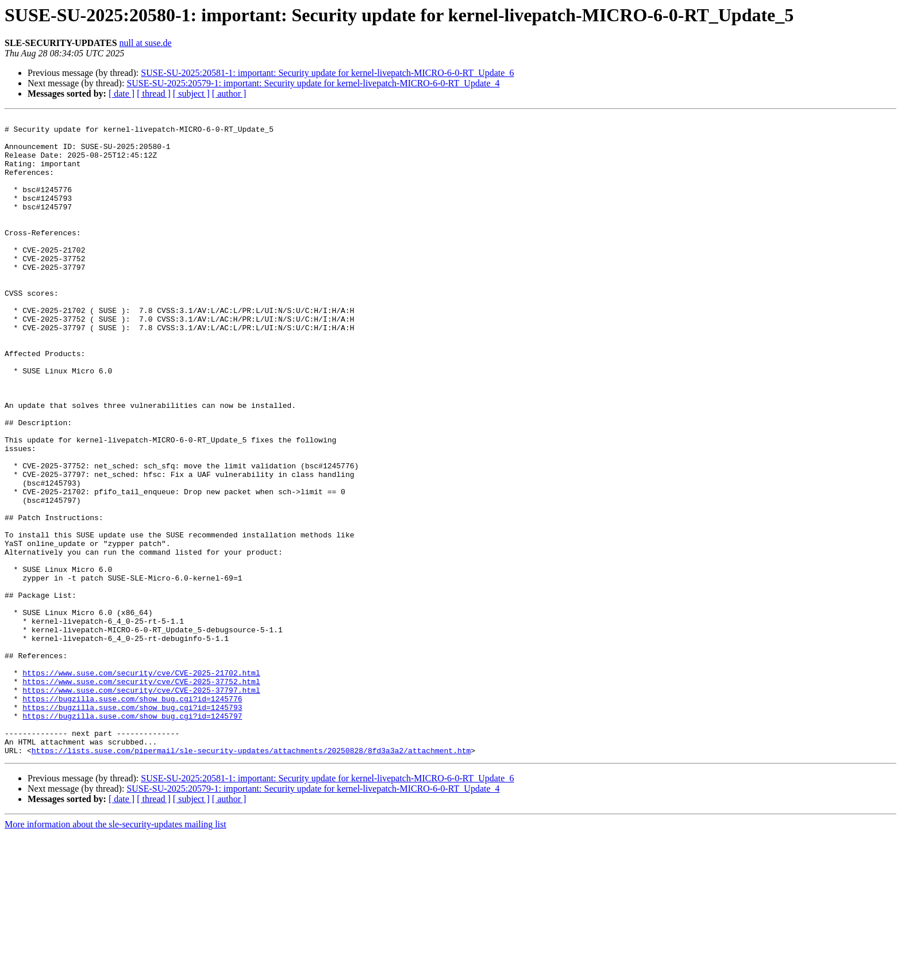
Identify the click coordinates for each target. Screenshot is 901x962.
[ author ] (229, 93)
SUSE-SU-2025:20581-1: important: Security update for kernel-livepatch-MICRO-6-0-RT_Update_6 (327, 73)
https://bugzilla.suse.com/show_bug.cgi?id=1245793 (132, 826)
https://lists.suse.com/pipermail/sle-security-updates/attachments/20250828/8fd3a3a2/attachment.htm (251, 878)
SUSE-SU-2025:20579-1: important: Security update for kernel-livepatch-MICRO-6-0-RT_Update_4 (312, 83)
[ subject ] (191, 93)
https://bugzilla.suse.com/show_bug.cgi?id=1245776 (132, 816)
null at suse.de (146, 43)
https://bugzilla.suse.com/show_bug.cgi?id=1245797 (132, 836)
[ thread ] (154, 93)
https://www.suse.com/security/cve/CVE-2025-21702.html (141, 785)
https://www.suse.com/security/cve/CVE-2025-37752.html (141, 795)
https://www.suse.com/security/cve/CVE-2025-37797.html (141, 805)
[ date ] (121, 93)
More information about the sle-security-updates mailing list (115, 952)
